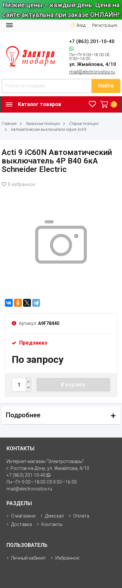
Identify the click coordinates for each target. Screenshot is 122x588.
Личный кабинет (28, 558)
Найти (106, 86)
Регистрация (104, 25)
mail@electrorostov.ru (92, 71)
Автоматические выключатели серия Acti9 (49, 129)
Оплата (81, 515)
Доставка (21, 524)
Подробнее (23, 415)
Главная (9, 123)
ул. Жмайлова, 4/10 (92, 64)
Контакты (51, 524)
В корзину (73, 384)
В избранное (18, 184)
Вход (78, 25)
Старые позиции (84, 123)
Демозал (54, 515)
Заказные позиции (43, 123)
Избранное (67, 558)
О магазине (23, 515)
